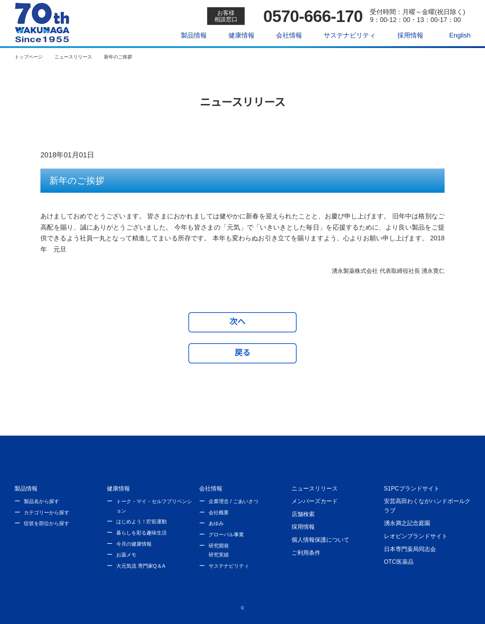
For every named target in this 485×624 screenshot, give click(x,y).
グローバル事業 (226, 534)
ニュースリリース (314, 488)
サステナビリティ (344, 35)
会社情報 (284, 35)
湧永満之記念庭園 (407, 523)
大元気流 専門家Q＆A (140, 566)
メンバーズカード (314, 501)
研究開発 (219, 545)
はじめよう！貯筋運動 (141, 521)
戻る (242, 352)
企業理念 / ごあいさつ (233, 501)
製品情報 (189, 35)
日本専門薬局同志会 (410, 549)
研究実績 (219, 554)
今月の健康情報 (134, 543)
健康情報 (236, 35)
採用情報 (405, 35)
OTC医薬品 (398, 561)
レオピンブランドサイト (415, 536)
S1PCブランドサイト (411, 488)
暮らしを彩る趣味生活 (141, 532)
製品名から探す (41, 501)
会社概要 (219, 512)
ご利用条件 (306, 552)
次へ (241, 321)
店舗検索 (303, 514)
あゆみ (216, 523)
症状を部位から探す (46, 523)
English (455, 35)
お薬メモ (126, 554)
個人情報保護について (320, 539)
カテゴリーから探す (46, 512)
